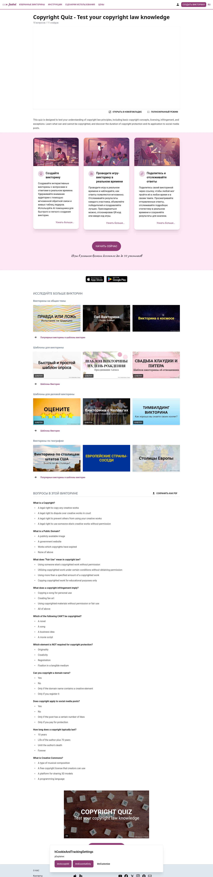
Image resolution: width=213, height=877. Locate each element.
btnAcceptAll (63, 864)
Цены (101, 4)
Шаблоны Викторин (50, 384)
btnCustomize (103, 864)
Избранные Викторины (32, 4)
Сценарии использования (80, 4)
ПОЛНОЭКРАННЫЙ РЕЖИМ (162, 111)
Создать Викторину (194, 4)
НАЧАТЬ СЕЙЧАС (106, 246)
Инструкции (55, 4)
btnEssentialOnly (83, 864)
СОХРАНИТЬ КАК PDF (164, 493)
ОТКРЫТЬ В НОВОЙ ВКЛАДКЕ (125, 111)
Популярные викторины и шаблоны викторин (62, 337)
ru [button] (209, 4)
